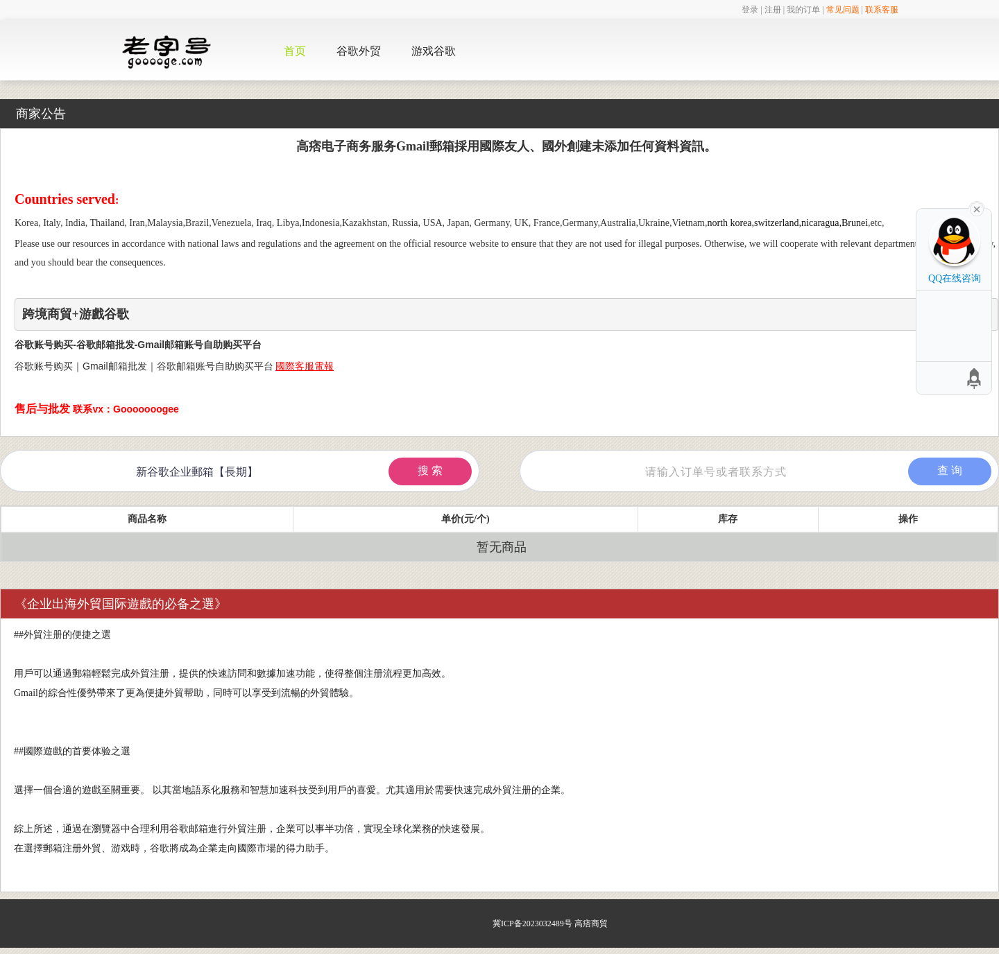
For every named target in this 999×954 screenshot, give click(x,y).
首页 (295, 51)
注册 (773, 10)
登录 (750, 10)
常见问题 (843, 10)
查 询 (949, 470)
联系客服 (881, 10)
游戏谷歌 (433, 51)
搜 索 (430, 470)
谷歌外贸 (358, 51)
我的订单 (803, 10)
